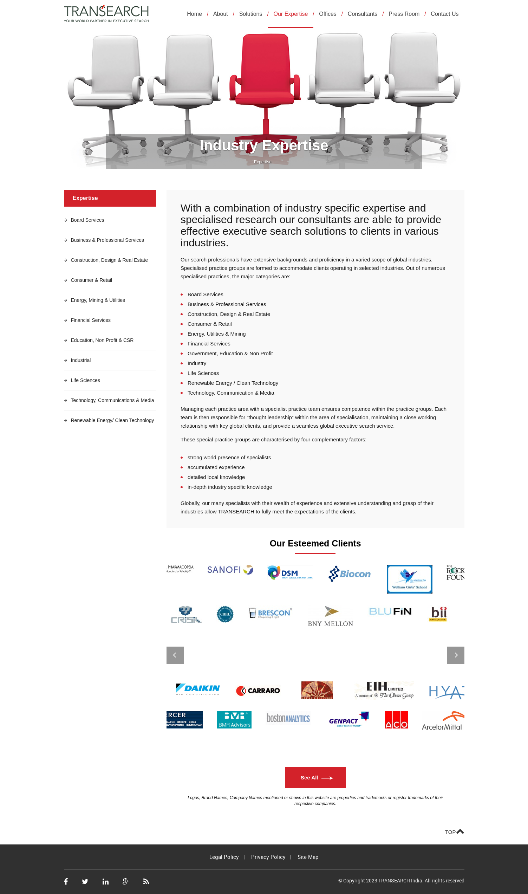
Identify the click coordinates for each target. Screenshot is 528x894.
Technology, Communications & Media (112, 400)
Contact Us (444, 14)
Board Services (87, 220)
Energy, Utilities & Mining (217, 334)
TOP (454, 831)
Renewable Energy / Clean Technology (233, 383)
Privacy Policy (268, 856)
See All (309, 777)
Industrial (81, 360)
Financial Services (91, 320)
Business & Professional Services (107, 240)
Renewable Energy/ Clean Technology (112, 420)
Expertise (263, 162)
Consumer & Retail (91, 280)
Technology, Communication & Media (231, 393)
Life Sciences (85, 380)
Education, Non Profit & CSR (102, 340)
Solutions (250, 14)
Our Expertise (291, 14)
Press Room (404, 14)
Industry (197, 363)
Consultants (363, 14)
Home (194, 14)
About (220, 14)
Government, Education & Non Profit (230, 353)
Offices (328, 14)
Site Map (308, 856)
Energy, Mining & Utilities (98, 300)
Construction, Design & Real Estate (109, 260)
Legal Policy (224, 856)
